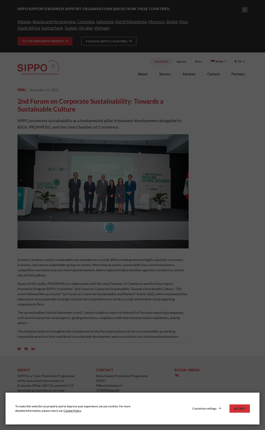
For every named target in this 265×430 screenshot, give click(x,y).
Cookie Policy (72, 410)
